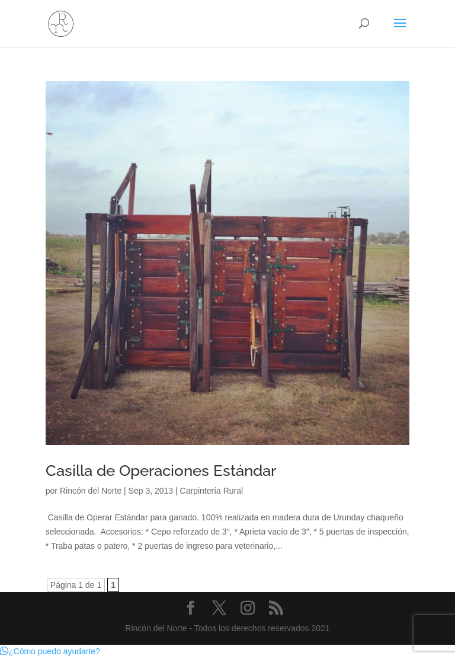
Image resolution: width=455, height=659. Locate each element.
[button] (50, 651)
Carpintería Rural (211, 490)
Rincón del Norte (90, 490)
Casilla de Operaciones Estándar (161, 470)
